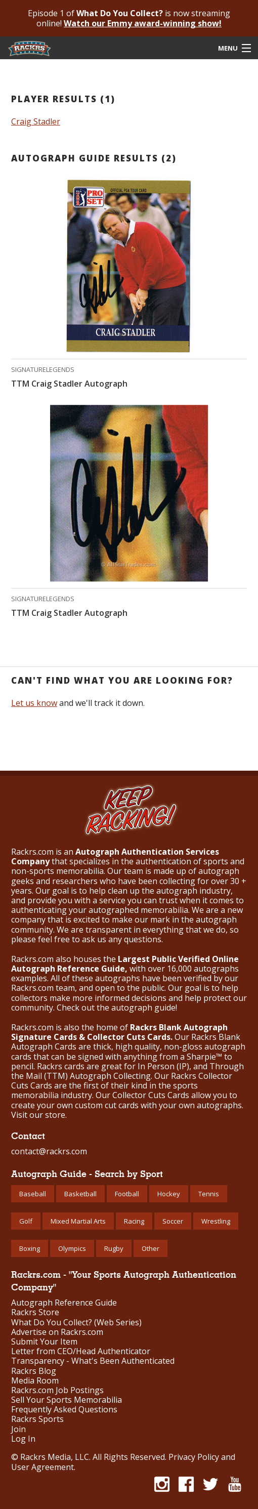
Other (150, 1248)
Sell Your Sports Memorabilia (66, 1400)
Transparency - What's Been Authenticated (93, 1361)
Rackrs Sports (37, 1419)
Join (18, 1429)
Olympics (72, 1248)
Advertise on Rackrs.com (57, 1332)
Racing (134, 1221)
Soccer (172, 1221)
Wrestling (215, 1221)
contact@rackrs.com (49, 1151)
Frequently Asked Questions (64, 1409)
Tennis (208, 1193)
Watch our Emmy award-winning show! (143, 23)
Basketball (80, 1193)
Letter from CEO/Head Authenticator (80, 1351)
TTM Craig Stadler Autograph (69, 384)
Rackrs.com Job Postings (57, 1390)
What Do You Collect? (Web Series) (76, 1322)
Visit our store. (39, 1114)
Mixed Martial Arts (78, 1221)
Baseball (32, 1193)
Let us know (34, 702)
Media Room (35, 1381)
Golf (25, 1221)
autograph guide (143, 1007)
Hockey (168, 1193)
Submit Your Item (44, 1342)
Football (127, 1193)
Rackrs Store (35, 1312)
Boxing (29, 1248)
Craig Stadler (35, 121)
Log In (23, 1439)
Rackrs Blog (33, 1371)
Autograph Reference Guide (64, 1303)
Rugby (113, 1248)
